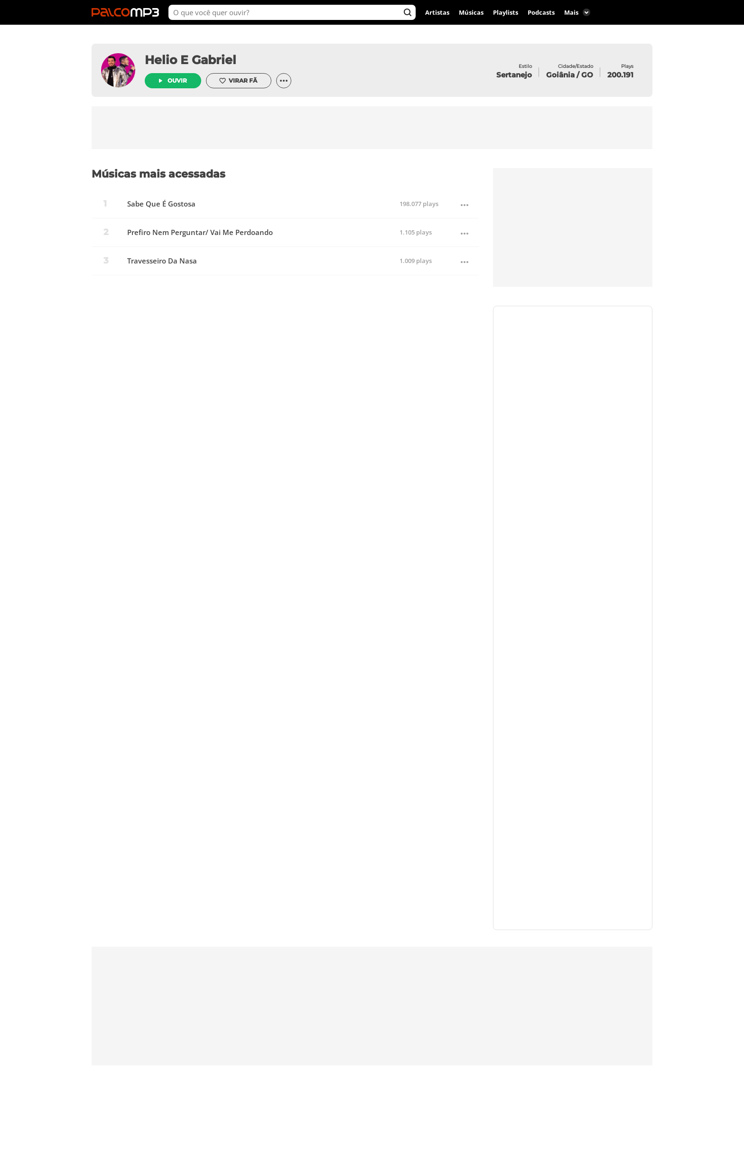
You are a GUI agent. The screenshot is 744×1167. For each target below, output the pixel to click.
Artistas (437, 12)
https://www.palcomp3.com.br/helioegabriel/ (572, 386)
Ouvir (177, 80)
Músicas (471, 12)
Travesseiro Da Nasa (162, 260)
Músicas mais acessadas (158, 174)
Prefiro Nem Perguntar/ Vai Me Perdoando (200, 232)
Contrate (573, 354)
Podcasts (541, 12)
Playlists (505, 12)
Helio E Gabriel (190, 60)
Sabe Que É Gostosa (161, 203)
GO (587, 74)
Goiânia (560, 74)
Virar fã (238, 81)
